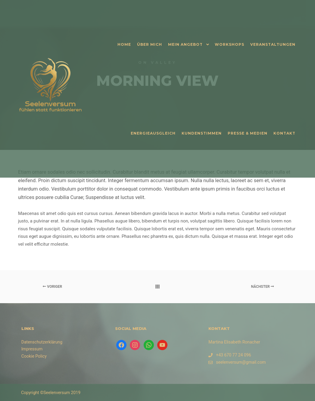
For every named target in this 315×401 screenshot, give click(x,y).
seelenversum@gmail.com (237, 362)
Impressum (31, 349)
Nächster (262, 286)
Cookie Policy (34, 356)
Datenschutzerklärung (41, 342)
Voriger (52, 286)
